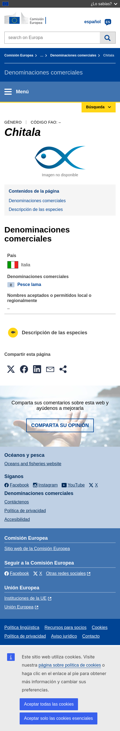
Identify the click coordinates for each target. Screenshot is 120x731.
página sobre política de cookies (69, 665)
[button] (10, 369)
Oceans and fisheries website (32, 463)
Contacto (91, 636)
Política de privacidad (25, 510)
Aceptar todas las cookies (49, 704)
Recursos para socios (65, 627)
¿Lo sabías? (104, 3)
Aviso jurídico (64, 636)
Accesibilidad (17, 519)
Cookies (99, 627)
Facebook (16, 573)
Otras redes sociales (66, 573)
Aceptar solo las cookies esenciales (58, 718)
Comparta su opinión (60, 425)
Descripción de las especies (36, 209)
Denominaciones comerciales (73, 55)
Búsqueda (107, 37)
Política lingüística (21, 627)
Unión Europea (19, 607)
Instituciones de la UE (25, 598)
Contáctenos (16, 502)
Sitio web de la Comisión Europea (37, 548)
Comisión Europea (18, 55)
